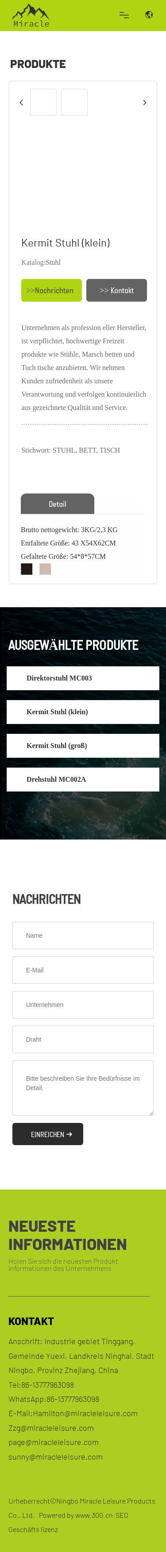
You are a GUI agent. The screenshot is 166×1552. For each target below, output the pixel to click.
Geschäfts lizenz (33, 1529)
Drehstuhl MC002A (56, 779)
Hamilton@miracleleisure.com (85, 1413)
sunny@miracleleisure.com (55, 1456)
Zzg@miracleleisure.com (51, 1428)
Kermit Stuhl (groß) (57, 745)
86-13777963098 (47, 1384)
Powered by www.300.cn (76, 1515)
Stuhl (53, 262)
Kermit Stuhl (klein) (57, 712)
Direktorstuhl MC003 (59, 678)
